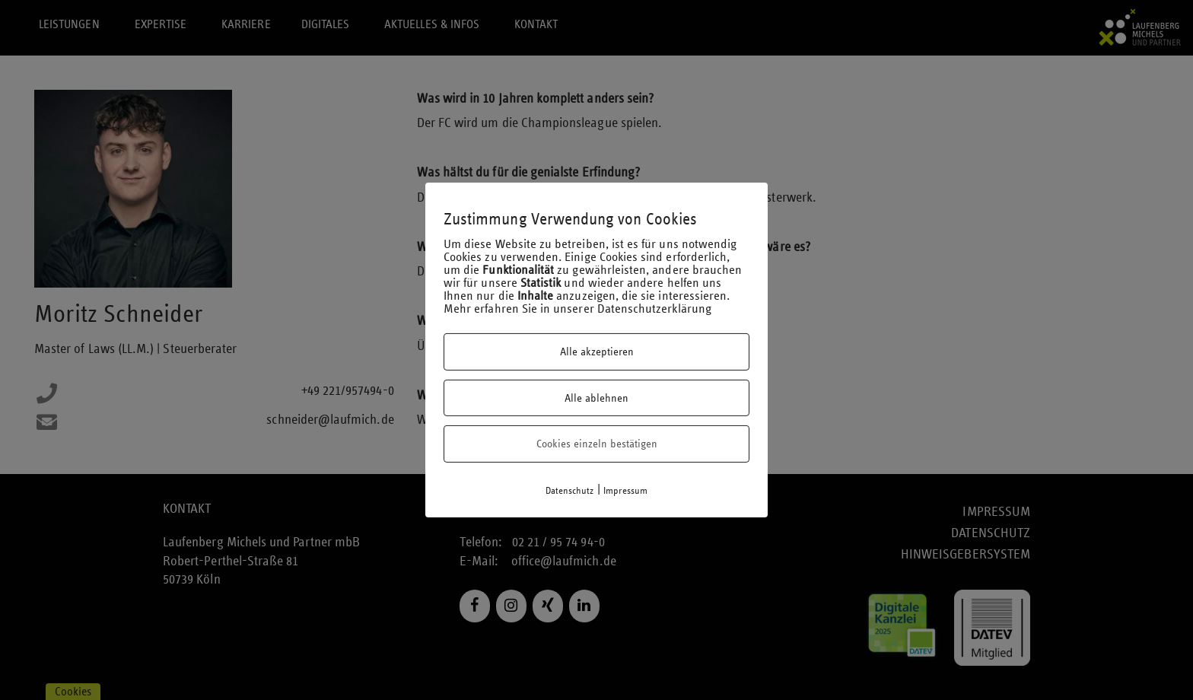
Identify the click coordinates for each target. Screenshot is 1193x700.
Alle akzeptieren (597, 351)
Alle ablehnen (596, 398)
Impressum (625, 490)
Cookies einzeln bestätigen (596, 444)
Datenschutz (570, 490)
